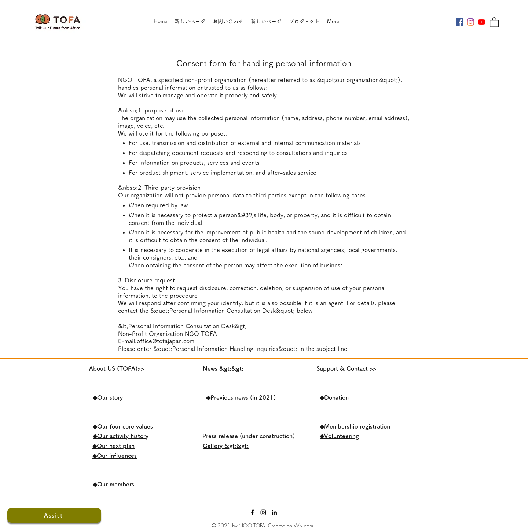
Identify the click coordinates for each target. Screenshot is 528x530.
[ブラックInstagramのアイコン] (263, 512)
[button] (494, 21)
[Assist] (54, 515)
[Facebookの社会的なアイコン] (459, 22)
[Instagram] (470, 22)
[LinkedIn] (274, 512)
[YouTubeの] (481, 22)
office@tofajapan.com (165, 341)
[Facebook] (252, 512)
